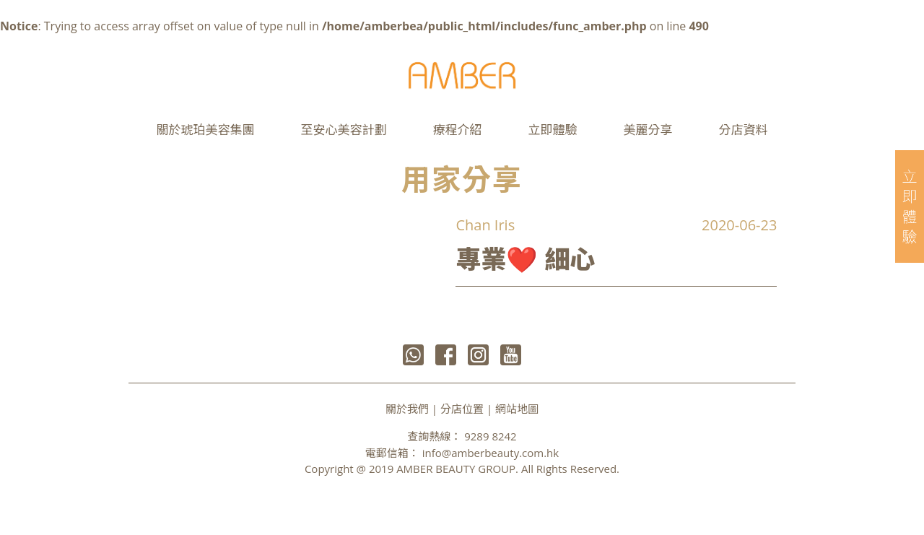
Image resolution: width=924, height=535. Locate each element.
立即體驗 (553, 129)
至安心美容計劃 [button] (344, 129)
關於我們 (407, 408)
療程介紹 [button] (457, 129)
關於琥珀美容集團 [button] (206, 129)
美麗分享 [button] (648, 129)
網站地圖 (517, 408)
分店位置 (462, 408)
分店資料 (743, 129)
